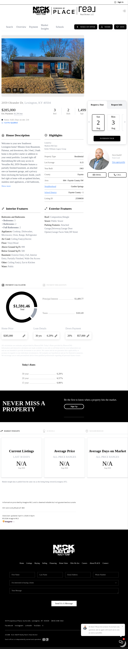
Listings (29, 563)
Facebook (9, 626)
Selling (44, 563)
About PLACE (95, 563)
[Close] (122, 626)
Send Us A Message (64, 603)
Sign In (118, 2)
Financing (53, 563)
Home (22, 563)
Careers (84, 563)
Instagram (19, 626)
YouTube (37, 626)
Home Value (63, 563)
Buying (37, 563)
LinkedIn (28, 626)
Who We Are (74, 563)
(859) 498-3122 (57, 621)
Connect (105, 563)
